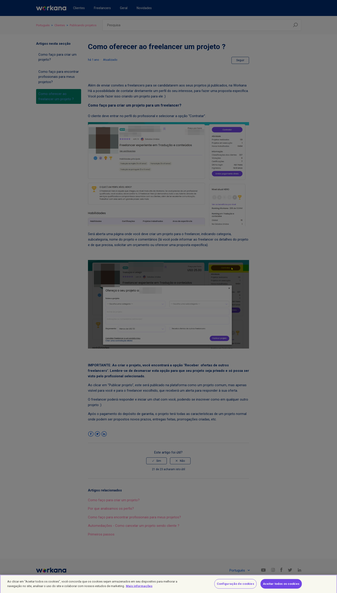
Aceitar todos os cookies (281, 586)
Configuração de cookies (235, 586)
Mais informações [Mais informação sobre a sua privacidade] (139, 588)
